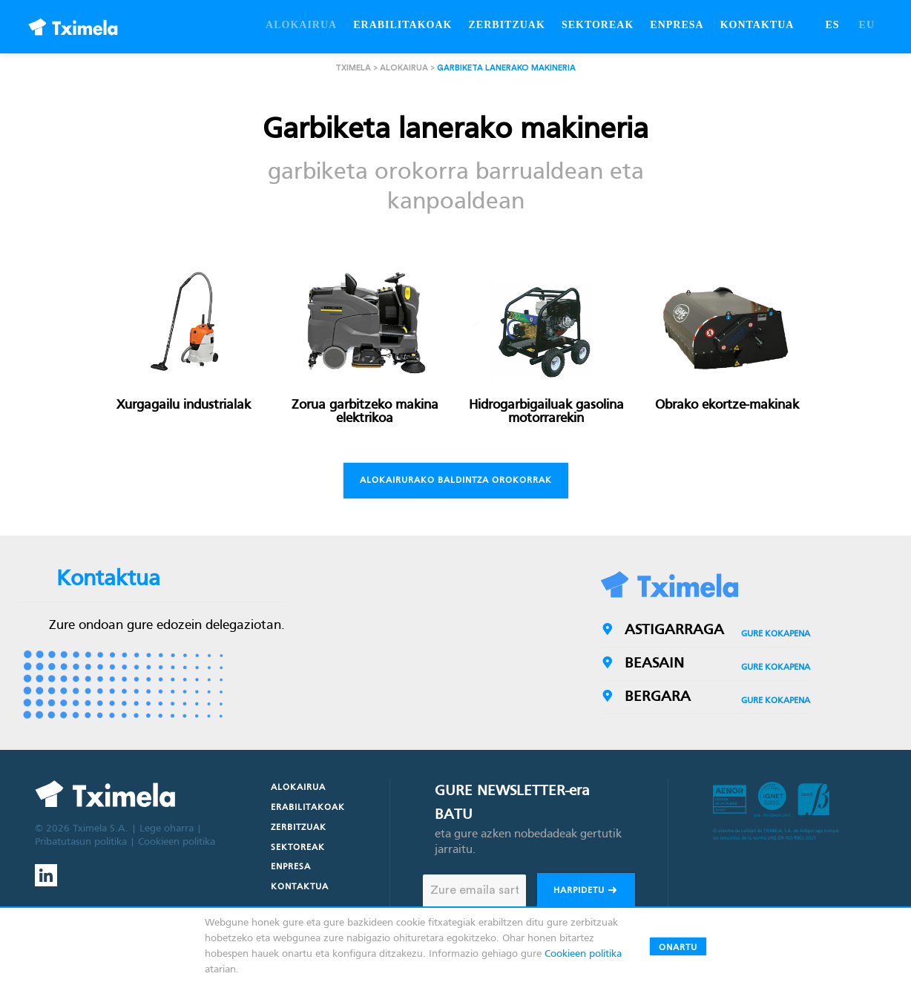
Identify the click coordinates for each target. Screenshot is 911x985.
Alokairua (404, 68)
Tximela (353, 68)
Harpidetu (586, 891)
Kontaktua (300, 887)
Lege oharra (166, 829)
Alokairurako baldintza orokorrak (456, 480)
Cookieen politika (176, 842)
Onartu (678, 947)
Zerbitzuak (298, 827)
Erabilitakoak (308, 807)
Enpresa (291, 867)
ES (832, 24)
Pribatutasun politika (81, 842)
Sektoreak (298, 847)
